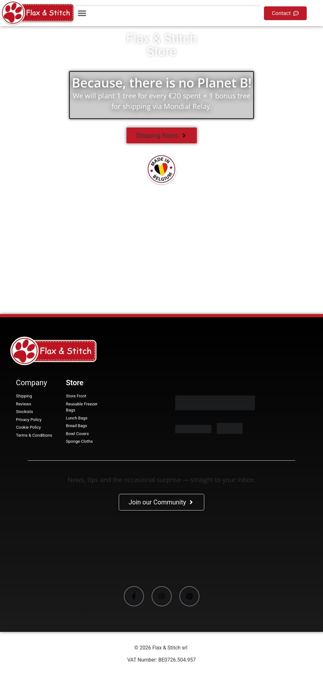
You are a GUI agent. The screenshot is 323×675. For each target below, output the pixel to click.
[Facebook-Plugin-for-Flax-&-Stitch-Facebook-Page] (161, 549)
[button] (82, 13)
